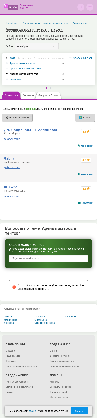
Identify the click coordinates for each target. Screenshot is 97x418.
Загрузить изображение (62, 361)
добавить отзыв (12, 139)
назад (36, 58)
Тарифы (9, 392)
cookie (32, 411)
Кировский (9, 323)
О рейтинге (10, 361)
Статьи (53, 351)
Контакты (55, 382)
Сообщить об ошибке (60, 387)
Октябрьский (41, 320)
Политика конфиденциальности (21, 366)
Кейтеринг (16, 79)
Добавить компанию (60, 356)
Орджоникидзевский (44, 323)
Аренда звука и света (22, 63)
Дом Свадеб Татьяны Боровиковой (30, 130)
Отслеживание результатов (19, 387)
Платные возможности (17, 382)
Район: (9, 46)
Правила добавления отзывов (65, 366)
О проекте (10, 351)
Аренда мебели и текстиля (25, 68)
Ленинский (87, 145)
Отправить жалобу (59, 392)
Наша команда (12, 356)
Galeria (9, 158)
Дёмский (8, 317)
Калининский (10, 320)
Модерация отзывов (60, 397)
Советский (87, 203)
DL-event (10, 187)
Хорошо (79, 411)
